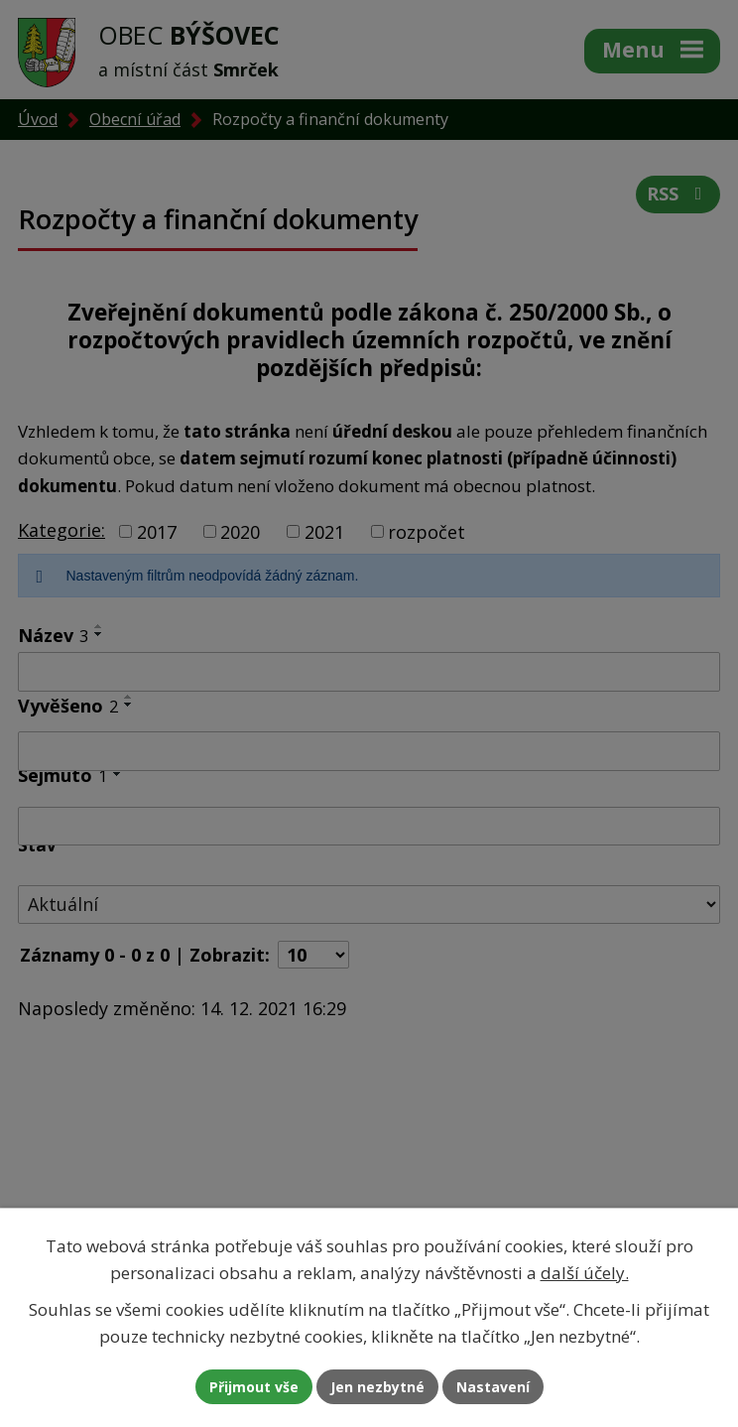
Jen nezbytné (377, 1386)
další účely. (585, 1272)
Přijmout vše (254, 1386)
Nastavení (493, 1386)
